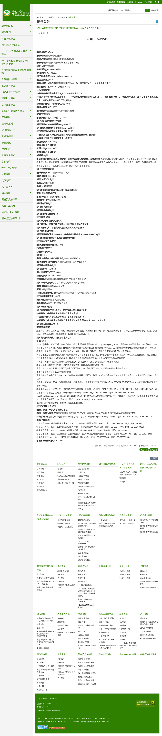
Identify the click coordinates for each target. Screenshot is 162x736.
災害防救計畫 (83, 483)
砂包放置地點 (83, 494)
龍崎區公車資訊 (43, 648)
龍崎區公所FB (63, 479)
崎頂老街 (81, 582)
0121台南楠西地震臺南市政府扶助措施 (15, 62)
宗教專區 (61, 566)
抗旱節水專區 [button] (8, 104)
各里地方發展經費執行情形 (149, 583)
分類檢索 (121, 2)
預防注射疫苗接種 (107, 515)
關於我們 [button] (6, 32)
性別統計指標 (83, 642)
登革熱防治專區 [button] (9, 79)
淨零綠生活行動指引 (127, 523)
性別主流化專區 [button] (9, 168)
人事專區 (61, 618)
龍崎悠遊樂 (83, 566)
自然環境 (40, 469)
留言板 (122, 640)
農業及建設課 (124, 574)
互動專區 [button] (6, 174)
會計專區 (82, 614)
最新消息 (143, 571)
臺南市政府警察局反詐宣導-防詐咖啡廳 (87, 530)
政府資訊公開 (8, 130)
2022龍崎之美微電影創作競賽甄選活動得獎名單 (128, 645)
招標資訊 (61, 17)
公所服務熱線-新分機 (65, 483)
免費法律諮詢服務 (85, 677)
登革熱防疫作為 (63, 523)
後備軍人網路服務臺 (148, 638)
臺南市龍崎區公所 (16, 12)
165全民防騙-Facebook (83, 542)
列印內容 (156, 21)
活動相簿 (123, 625)
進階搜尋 (154, 10)
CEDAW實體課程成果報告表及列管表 (107, 646)
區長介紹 (61, 469)
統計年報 (81, 631)
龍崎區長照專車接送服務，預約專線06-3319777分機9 (46, 633)
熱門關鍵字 (113, 10)
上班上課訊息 (83, 469)
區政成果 (123, 622)
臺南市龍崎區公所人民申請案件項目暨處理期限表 (46, 642)
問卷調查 (123, 636)
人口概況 (40, 479)
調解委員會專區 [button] (9, 199)
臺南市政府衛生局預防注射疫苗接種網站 (108, 524)
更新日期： (41, 704)
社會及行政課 (124, 578)
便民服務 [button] (6, 149)
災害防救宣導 (83, 479)
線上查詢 (40, 624)
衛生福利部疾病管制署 (46, 578)
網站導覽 (111, 2)
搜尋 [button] (147, 10)
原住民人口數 (42, 690)
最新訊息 (40, 574)
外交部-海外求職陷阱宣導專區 (86, 548)
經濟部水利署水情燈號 (149, 532)
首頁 (42, 17)
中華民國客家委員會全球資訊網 (66, 673)
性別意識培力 (104, 636)
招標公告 (71, 17)
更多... (80, 509)
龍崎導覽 (81, 571)
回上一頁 (144, 450)
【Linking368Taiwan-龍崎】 (86, 606)
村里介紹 (40, 476)
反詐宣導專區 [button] (8, 85)
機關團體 (40, 486)
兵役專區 (144, 614)
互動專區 (123, 614)
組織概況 (61, 472)
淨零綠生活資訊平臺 (127, 520)
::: (3, 1)
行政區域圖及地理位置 (66, 476)
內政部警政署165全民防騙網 (86, 536)
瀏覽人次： (41, 707)
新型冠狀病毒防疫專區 (45, 568)
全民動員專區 (145, 631)
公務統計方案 (83, 635)
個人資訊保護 (145, 578)
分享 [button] (155, 2)
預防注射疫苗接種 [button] (11, 92)
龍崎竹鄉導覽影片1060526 (85, 600)
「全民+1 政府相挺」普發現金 (127, 466)
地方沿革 (40, 472)
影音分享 (123, 632)
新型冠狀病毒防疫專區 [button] (13, 111)
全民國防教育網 (146, 628)
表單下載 (40, 628)
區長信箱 (123, 618)
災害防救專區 (84, 464)
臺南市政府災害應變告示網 (149, 521)
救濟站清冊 (82, 490)
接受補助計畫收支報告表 (87, 646)
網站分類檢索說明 (11, 218)
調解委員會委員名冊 (86, 663)
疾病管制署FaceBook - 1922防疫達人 (45, 582)
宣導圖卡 (123, 478)
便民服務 (41, 614)
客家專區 (61, 654)
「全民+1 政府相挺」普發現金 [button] (14, 53)
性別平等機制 (104, 622)
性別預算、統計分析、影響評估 (108, 641)
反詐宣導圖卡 (83, 556)
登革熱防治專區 (64, 515)
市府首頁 (148, 2)
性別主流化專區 (106, 614)
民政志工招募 (8, 206)
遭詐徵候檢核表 (84, 560)
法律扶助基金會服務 (86, 680)
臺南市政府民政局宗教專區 (66, 586)
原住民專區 (42, 654)
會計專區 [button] (6, 161)
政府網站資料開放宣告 (48, 698)
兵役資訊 (143, 618)
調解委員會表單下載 (86, 666)
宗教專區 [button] (6, 117)
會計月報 (81, 622)
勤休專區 (61, 629)
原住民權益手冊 (43, 679)
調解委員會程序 (84, 670)
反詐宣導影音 (83, 553)
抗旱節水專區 (146, 515)
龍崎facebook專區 (11, 212)
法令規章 (61, 578)
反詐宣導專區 (84, 515)
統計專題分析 (83, 638)
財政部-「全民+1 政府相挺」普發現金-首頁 (128, 473)
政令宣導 (61, 574)
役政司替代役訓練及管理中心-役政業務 (149, 623)
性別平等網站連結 (106, 625)
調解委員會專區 (85, 654)
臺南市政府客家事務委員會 (66, 667)
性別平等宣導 (104, 632)
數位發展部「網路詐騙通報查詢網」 (87, 524)
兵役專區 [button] (6, 180)
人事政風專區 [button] (8, 155)
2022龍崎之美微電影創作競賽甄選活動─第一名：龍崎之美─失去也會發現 (86, 592)
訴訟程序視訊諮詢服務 (87, 684)
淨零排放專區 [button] (8, 98)
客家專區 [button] (6, 193)
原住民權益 (41, 663)
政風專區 (61, 622)
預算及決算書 (83, 618)
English (138, 2)
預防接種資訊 (104, 520)
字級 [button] (158, 2)
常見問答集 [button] (7, 136)
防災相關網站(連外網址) (86, 498)
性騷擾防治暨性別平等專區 (66, 633)
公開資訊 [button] (6, 142)
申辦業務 (61, 582)
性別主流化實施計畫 (107, 618)
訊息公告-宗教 (63, 571)
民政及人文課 (124, 571)
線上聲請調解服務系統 (87, 673)
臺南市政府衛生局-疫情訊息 (45, 588)
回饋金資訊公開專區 (148, 587)
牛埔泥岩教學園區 (85, 585)
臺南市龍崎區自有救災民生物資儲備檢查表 (87, 504)
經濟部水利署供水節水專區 (149, 527)
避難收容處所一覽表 (86, 486)
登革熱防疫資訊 (63, 520)
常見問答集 (124, 566)
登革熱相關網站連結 (65, 527)
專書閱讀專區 (62, 625)
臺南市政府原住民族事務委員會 (46, 671)
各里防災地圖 (83, 476)
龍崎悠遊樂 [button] (7, 123)
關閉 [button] (155, 458)
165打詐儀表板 (84, 520)
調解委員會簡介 (84, 659)
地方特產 (81, 578)
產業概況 (40, 483)
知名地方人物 (42, 490)
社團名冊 (40, 686)
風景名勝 (81, 574)
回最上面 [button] (153, 450)
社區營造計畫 (124, 629)
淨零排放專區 (125, 515)
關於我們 (61, 464)
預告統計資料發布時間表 (87, 626)
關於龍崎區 (42, 464)
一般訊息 (81, 472)
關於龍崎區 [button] (7, 26)
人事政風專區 (63, 614)
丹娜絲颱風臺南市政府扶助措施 (16, 71)
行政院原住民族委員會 (46, 666)
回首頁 (130, 2)
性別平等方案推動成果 (108, 629)
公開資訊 (50, 17)
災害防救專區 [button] (8, 38)
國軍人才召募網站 (147, 635)
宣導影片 (123, 482)
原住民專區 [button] (7, 187)
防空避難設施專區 (11, 45)
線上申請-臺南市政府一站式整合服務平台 (45, 619)
